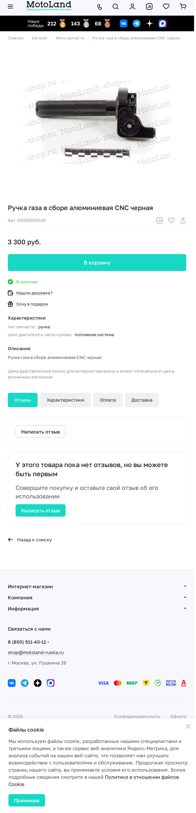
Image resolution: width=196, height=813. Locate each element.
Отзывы (22, 400)
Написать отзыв (40, 510)
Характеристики (65, 400)
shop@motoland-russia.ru (36, 652)
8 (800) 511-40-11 (27, 642)
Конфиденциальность (137, 716)
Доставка (142, 400)
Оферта (178, 716)
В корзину (97, 262)
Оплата (108, 400)
